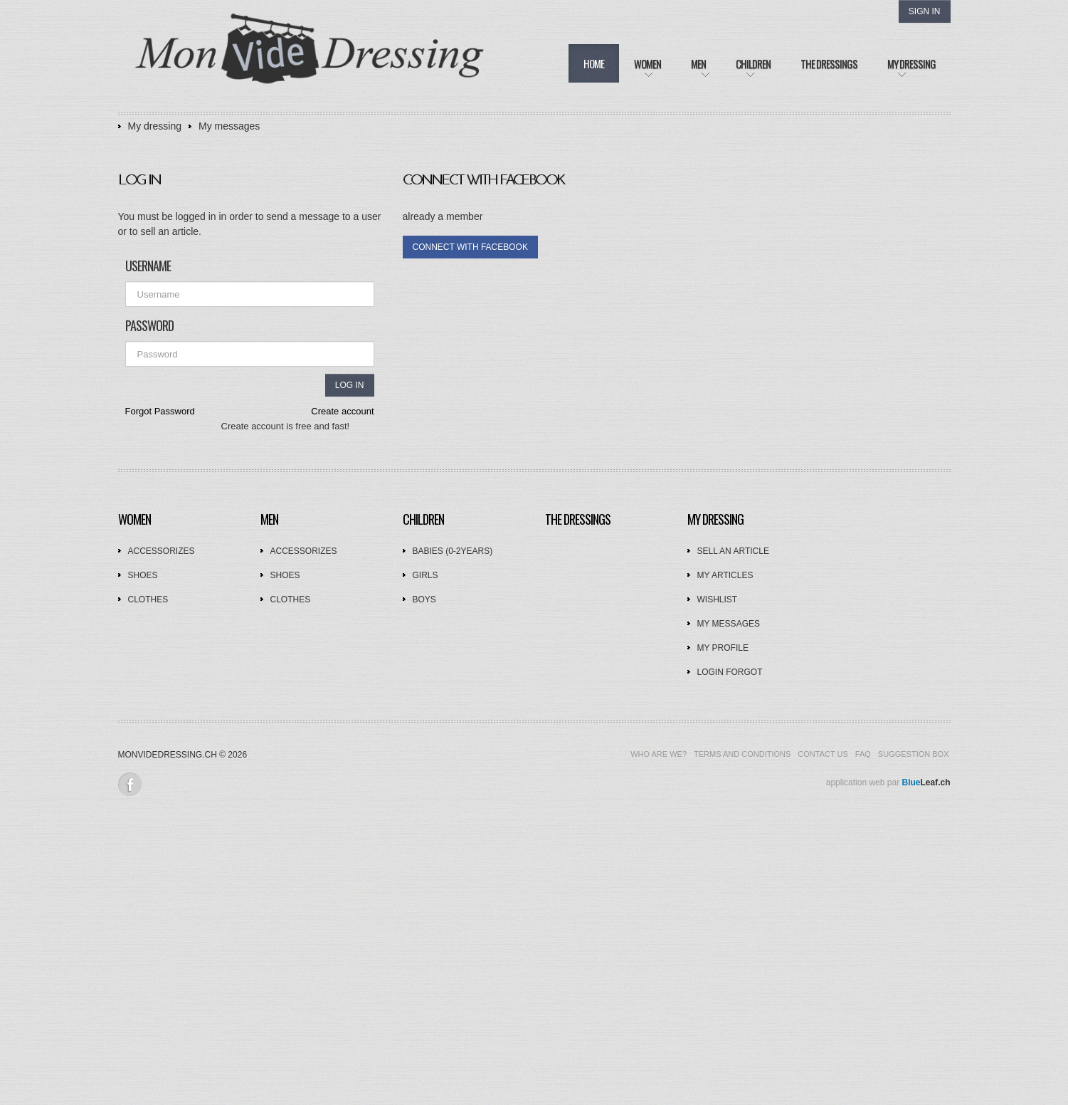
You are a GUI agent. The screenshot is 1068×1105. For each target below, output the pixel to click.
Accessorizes (161, 551)
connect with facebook (470, 247)
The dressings (577, 519)
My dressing (154, 126)
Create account (342, 411)
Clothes (148, 599)
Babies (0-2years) (453, 551)
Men (269, 519)
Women (134, 519)
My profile (723, 648)
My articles (725, 575)
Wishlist (717, 599)
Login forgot (730, 672)
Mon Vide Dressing (310, 56)
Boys (424, 599)
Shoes (143, 575)
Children (423, 519)
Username (148, 265)
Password (149, 325)
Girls (425, 575)
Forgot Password (160, 411)
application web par (888, 782)
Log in (349, 385)
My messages (229, 126)
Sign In (925, 11)
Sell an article (733, 551)
